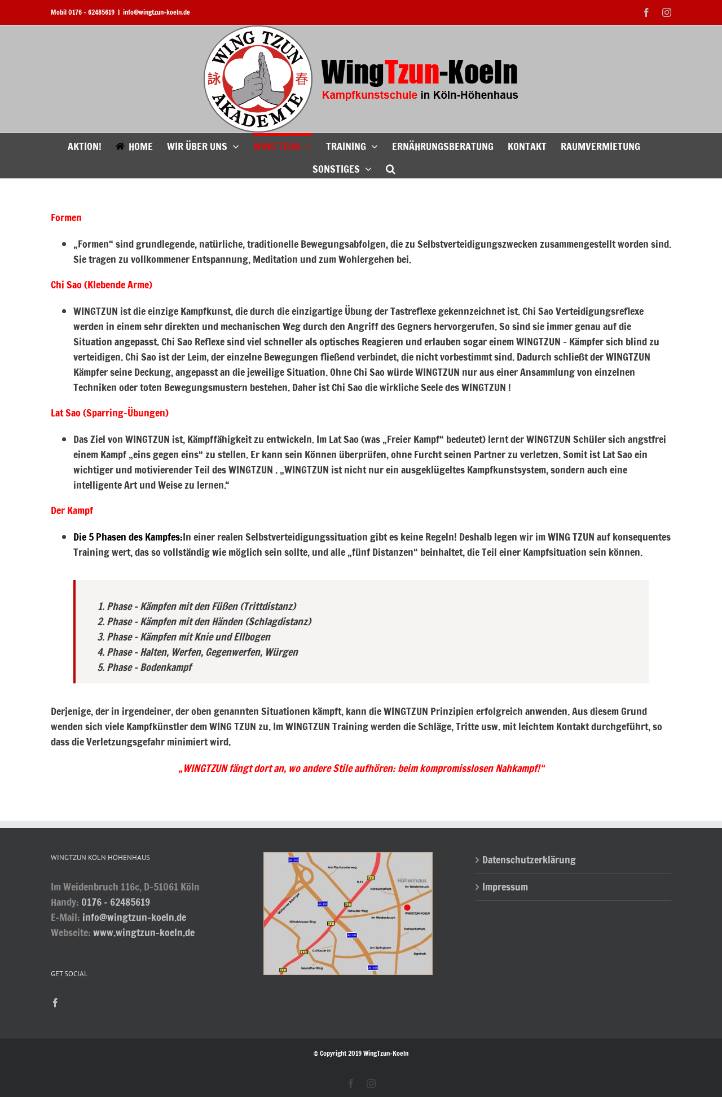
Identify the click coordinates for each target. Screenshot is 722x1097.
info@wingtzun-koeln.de (156, 12)
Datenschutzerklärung (529, 859)
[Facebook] (55, 1002)
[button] (390, 167)
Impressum (505, 886)
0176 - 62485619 (115, 901)
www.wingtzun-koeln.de (144, 932)
